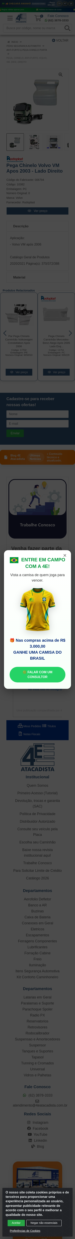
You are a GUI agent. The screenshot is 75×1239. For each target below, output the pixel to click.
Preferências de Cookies (25, 1230)
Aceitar (16, 1222)
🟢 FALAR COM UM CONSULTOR (37, 674)
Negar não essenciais (44, 1222)
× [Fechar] (65, 555)
